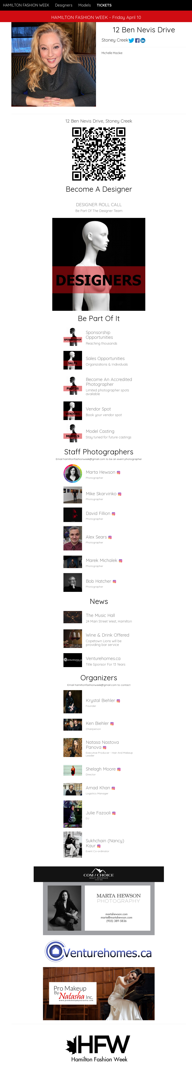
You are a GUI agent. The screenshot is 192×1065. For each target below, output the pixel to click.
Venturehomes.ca (103, 658)
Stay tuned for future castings (108, 437)
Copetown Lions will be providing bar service (103, 643)
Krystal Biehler (100, 700)
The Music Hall (100, 615)
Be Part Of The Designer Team (98, 211)
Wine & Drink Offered (107, 635)
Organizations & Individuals (107, 364)
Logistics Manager (97, 793)
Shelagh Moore (101, 769)
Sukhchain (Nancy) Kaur (105, 843)
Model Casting (100, 431)
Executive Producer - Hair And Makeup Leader (109, 754)
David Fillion (98, 513)
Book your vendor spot (104, 415)
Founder (91, 706)
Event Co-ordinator (97, 851)
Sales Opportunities (105, 358)
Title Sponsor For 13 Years (105, 664)
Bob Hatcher (98, 581)
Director (91, 774)
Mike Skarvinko (101, 493)
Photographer (94, 477)
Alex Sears (96, 537)
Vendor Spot (98, 409)
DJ (87, 818)
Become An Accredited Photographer (109, 382)
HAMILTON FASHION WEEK (26, 5)
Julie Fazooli (98, 813)
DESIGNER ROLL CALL (99, 204)
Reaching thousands (101, 343)
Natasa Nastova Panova (102, 744)
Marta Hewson (100, 472)
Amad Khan (98, 787)
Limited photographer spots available (107, 392)
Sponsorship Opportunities (99, 335)
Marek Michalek (101, 560)
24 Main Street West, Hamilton (109, 621)
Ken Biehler (97, 723)
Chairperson (93, 729)
